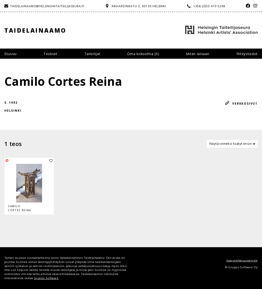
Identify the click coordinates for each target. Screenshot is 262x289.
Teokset (51, 53)
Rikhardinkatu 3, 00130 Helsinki (139, 6)
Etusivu (10, 53)
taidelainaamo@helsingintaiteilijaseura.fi (47, 6)
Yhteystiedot (247, 53)
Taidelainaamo (35, 30)
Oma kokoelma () (143, 53)
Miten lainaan (197, 53)
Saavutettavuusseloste (242, 260)
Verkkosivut (245, 103)
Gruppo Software (46, 278)
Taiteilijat (92, 53)
